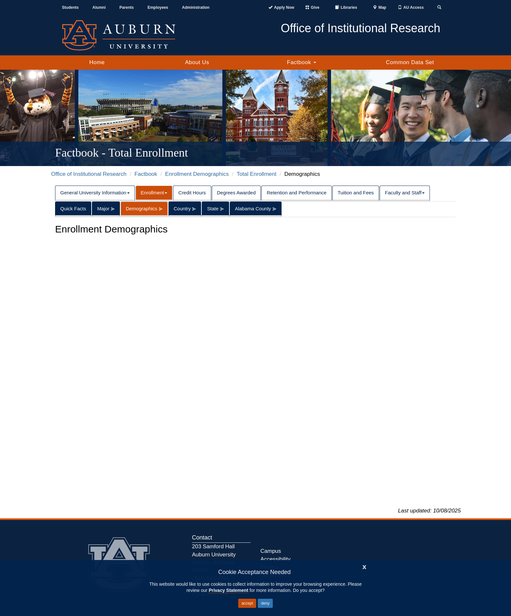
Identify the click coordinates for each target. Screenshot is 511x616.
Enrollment (154, 192)
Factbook (145, 174)
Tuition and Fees (356, 192)
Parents (126, 7)
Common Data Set (410, 62)
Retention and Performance (296, 192)
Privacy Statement (228, 590)
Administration (196, 7)
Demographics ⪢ (144, 208)
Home (97, 62)
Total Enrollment (256, 174)
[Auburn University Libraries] (346, 7)
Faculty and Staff (405, 192)
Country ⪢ (185, 208)
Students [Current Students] (70, 7)
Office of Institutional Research (88, 174)
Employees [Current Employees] (158, 7)
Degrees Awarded (236, 192)
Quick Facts (73, 208)
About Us (197, 62)
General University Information (95, 192)
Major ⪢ (106, 208)
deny (265, 603)
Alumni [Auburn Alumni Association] (99, 7)
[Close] (364, 566)
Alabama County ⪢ (255, 208)
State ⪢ (215, 208)
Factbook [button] (301, 62)
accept (247, 603)
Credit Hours (192, 192)
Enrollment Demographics (197, 174)
